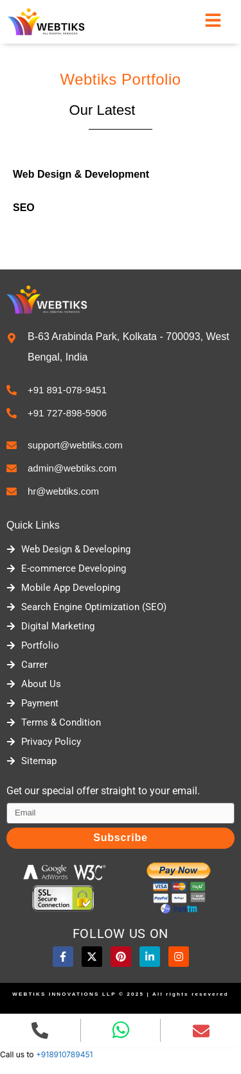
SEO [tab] (24, 207)
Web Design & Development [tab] (81, 174)
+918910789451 (64, 1054)
